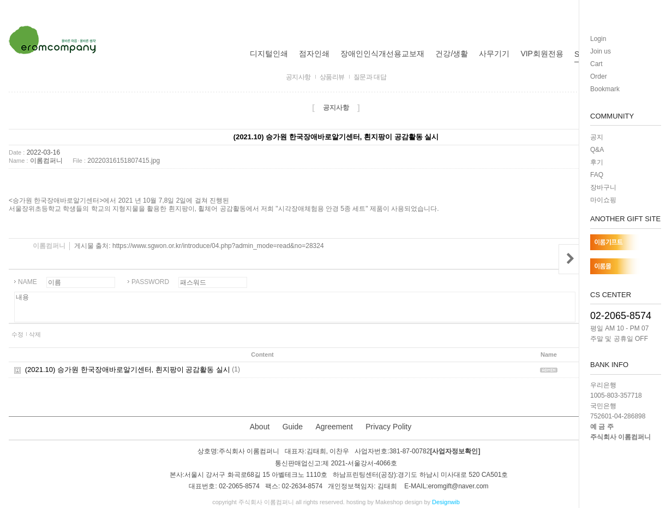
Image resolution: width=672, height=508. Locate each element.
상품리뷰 (332, 77)
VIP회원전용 (541, 53)
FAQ (596, 175)
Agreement (333, 426)
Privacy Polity (388, 426)
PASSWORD (150, 282)
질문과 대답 (369, 77)
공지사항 (298, 77)
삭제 (35, 334)
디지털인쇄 (269, 53)
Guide (293, 426)
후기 (596, 162)
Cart (596, 64)
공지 (596, 137)
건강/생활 (451, 53)
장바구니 (603, 187)
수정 (17, 334)
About (260, 426)
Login (598, 39)
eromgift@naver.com (458, 486)
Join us (600, 51)
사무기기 (494, 53)
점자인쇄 (314, 53)
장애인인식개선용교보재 (382, 53)
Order (598, 76)
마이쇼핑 (603, 200)
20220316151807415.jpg (123, 161)
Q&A (597, 149)
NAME (27, 282)
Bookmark (605, 89)
